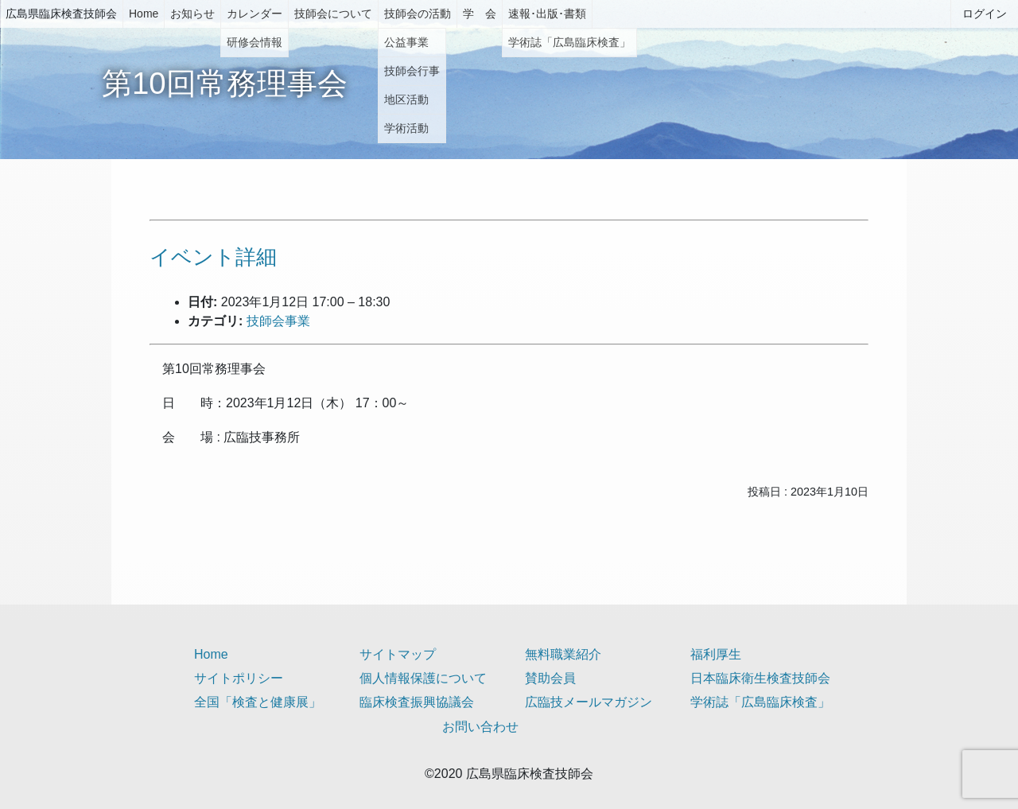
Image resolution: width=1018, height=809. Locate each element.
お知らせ (192, 13)
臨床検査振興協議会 (416, 702)
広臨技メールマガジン (588, 702)
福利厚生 (715, 654)
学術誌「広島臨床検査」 (760, 702)
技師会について (333, 13)
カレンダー (254, 13)
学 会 (479, 13)
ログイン (984, 13)
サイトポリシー (238, 678)
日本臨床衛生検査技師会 (760, 678)
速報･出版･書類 (547, 13)
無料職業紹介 (563, 654)
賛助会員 (550, 678)
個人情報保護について (423, 678)
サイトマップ (397, 654)
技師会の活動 (417, 13)
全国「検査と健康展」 (257, 702)
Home (143, 13)
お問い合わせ (480, 726)
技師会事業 (278, 321)
